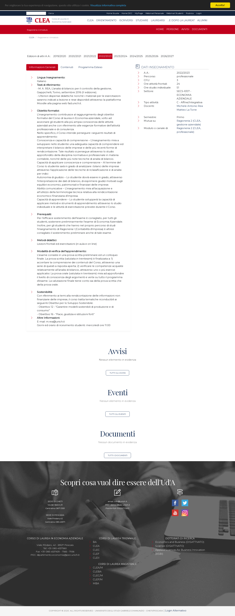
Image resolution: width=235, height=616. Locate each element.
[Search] (36, 13)
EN (206, 13)
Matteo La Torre (187, 109)
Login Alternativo (175, 610)
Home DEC (127, 13)
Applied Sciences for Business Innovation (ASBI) (180, 551)
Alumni (202, 20)
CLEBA (97, 571)
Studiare (142, 20)
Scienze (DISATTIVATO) (169, 545)
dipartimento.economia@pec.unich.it (58, 554)
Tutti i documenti (117, 455)
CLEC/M (98, 575)
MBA (96, 583)
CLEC (96, 549)
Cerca (51, 13)
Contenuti (67, 67)
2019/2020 (59, 56)
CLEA (90, 20)
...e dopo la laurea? (181, 20)
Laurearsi (158, 20)
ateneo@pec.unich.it (120, 505)
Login (199, 13)
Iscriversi (126, 20)
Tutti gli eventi (117, 414)
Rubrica (190, 13)
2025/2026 (151, 56)
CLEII (96, 557)
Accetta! (220, 5)
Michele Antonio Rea (190, 105)
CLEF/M (98, 579)
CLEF (96, 553)
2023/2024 (120, 56)
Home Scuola (112, 13)
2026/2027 (167, 56)
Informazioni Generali (42, 67)
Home (160, 29)
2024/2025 (136, 56)
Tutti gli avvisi (118, 373)
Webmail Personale (154, 13)
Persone (172, 29)
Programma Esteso (90, 67)
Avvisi (185, 29)
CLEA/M (98, 567)
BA (95, 542)
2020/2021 (75, 56)
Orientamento (106, 20)
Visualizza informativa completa (108, 5)
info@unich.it (120, 501)
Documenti (199, 29)
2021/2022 (90, 56)
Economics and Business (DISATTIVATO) (179, 542)
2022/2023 (105, 56)
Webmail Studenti (174, 13)
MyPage (139, 13)
